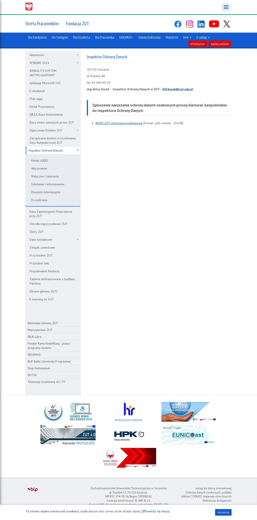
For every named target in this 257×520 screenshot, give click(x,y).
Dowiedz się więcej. (157, 511)
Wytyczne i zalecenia (45, 176)
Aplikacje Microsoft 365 (45, 83)
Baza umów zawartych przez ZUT (52, 122)
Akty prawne (39, 168)
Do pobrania (39, 200)
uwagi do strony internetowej (214, 488)
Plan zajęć (36, 99)
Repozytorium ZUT (40, 330)
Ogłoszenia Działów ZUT (54, 130)
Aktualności (54, 55)
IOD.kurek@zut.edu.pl (177, 89)
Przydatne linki (39, 263)
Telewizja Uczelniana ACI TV (46, 382)
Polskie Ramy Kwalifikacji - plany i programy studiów (49, 345)
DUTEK (32, 375)
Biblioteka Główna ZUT (43, 323)
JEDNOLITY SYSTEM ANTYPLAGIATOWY (43, 73)
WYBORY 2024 (54, 63)
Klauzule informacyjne (45, 192)
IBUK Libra (34, 337)
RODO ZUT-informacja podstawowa (119, 123)
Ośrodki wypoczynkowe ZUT (49, 224)
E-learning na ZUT (42, 299)
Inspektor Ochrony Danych (54, 150)
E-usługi (203, 37)
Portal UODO (39, 161)
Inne (187, 37)
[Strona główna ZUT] (43, 291)
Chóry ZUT (37, 232)
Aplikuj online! (220, 44)
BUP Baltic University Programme (49, 361)
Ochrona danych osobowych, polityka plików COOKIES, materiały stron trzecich (207, 495)
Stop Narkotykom (39, 368)
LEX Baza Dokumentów (48, 115)
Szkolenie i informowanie (47, 184)
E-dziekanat (37, 91)
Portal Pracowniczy (42, 107)
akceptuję (223, 512)
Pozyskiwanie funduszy (45, 271)
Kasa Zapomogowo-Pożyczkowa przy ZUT (51, 214)
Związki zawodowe (42, 247)
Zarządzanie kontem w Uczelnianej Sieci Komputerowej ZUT (53, 140)
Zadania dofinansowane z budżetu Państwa (52, 281)
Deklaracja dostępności (217, 500)
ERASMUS (34, 355)
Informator (198, 44)
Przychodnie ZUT (41, 255)
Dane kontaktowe (54, 240)
